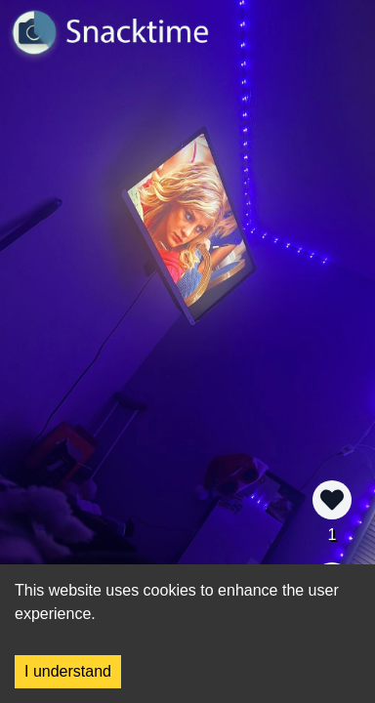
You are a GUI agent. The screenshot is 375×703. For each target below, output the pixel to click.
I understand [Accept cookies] (67, 671)
